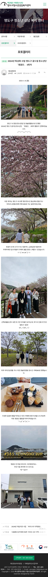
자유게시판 (21, 37)
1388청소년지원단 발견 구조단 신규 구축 (25, 532)
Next (47, 547)
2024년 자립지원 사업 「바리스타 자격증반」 (26, 526)
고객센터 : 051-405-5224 (24, 557)
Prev (1, 547)
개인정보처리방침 (16, 563)
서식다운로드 (21, 43)
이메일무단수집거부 (31, 563)
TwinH (32, 573)
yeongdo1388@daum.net (38, 569)
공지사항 (4, 37)
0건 (10, 73)
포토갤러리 (5, 43)
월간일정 (36, 37)
